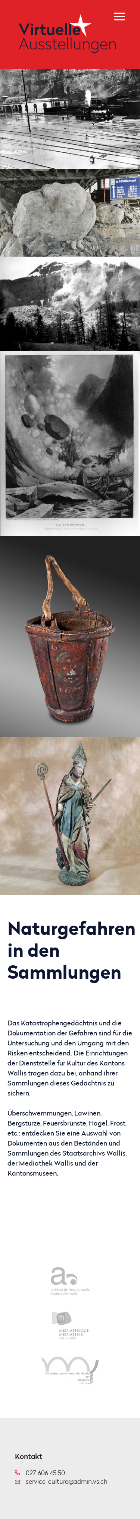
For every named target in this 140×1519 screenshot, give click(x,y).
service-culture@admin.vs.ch (67, 1481)
